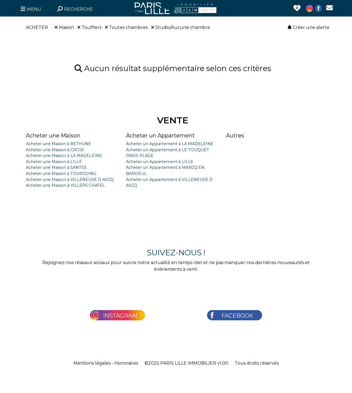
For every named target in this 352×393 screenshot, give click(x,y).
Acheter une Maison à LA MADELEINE (64, 155)
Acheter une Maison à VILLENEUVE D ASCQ (70, 179)
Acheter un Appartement (160, 135)
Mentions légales (92, 363)
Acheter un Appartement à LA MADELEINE (169, 143)
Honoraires (126, 363)
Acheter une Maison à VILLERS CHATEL (65, 185)
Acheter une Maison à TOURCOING (61, 173)
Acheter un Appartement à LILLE (159, 161)
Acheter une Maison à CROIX (55, 149)
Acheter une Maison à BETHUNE (58, 143)
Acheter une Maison (53, 135)
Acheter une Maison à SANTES (56, 167)
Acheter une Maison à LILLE (54, 161)
